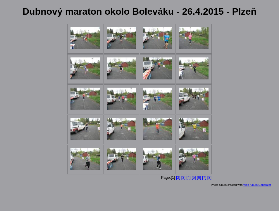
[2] (178, 177)
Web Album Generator (257, 184)
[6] (199, 177)
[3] (183, 177)
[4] (189, 177)
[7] (204, 177)
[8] (209, 177)
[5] (194, 177)
